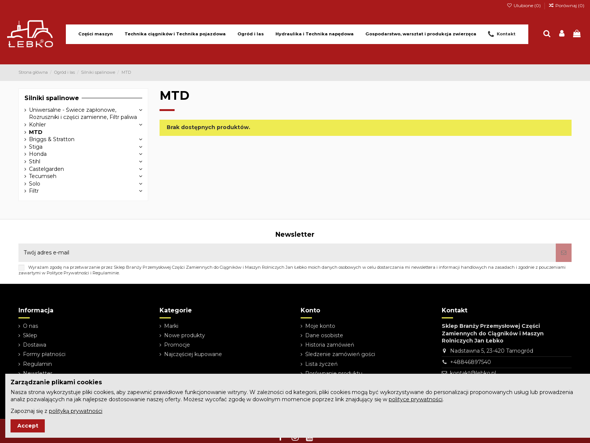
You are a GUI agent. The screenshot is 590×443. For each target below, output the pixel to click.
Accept (27, 425)
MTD (36, 132)
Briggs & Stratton (52, 139)
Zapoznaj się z (56, 411)
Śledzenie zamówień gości (340, 354)
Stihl (34, 161)
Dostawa (34, 344)
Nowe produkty (184, 335)
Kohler (37, 124)
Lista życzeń (321, 364)
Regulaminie (106, 273)
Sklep (30, 335)
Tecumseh (42, 176)
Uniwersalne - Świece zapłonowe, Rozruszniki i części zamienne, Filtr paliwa (83, 114)
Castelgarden (46, 169)
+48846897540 (470, 362)
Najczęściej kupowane (193, 354)
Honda (38, 154)
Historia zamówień (329, 344)
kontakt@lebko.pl (473, 373)
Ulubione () (523, 5)
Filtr (34, 190)
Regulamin (37, 364)
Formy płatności (44, 354)
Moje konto (320, 326)
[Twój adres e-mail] (287, 253)
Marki (171, 326)
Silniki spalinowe (51, 98)
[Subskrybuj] (564, 253)
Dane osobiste (324, 335)
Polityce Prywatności (68, 273)
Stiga (36, 146)
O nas (30, 326)
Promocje (177, 344)
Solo (34, 183)
